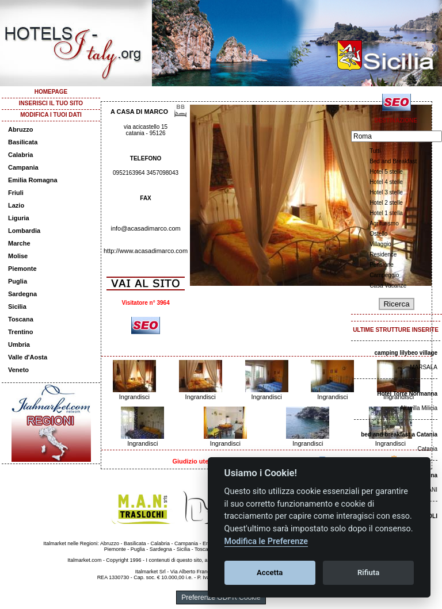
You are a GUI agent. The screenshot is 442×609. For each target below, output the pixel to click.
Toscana (20, 319)
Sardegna (22, 293)
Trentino (20, 331)
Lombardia (24, 230)
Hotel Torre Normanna (407, 393)
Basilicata (22, 142)
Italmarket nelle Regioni (70, 543)
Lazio (16, 205)
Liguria (18, 218)
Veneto (18, 369)
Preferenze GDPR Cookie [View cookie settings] (220, 597)
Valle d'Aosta (27, 357)
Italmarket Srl (150, 571)
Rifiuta (368, 572)
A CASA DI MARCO (139, 111)
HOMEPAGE (51, 92)
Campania (23, 167)
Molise (18, 255)
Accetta (270, 572)
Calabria (20, 154)
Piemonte (22, 268)
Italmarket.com (84, 560)
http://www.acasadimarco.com (146, 250)
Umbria (19, 344)
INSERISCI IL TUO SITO (51, 103)
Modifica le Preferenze (266, 541)
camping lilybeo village (406, 353)
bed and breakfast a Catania (399, 434)
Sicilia (17, 306)
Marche (19, 243)
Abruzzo (20, 129)
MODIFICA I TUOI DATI (51, 115)
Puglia (17, 281)
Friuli (16, 192)
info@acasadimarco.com (145, 228)
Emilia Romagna (33, 180)
